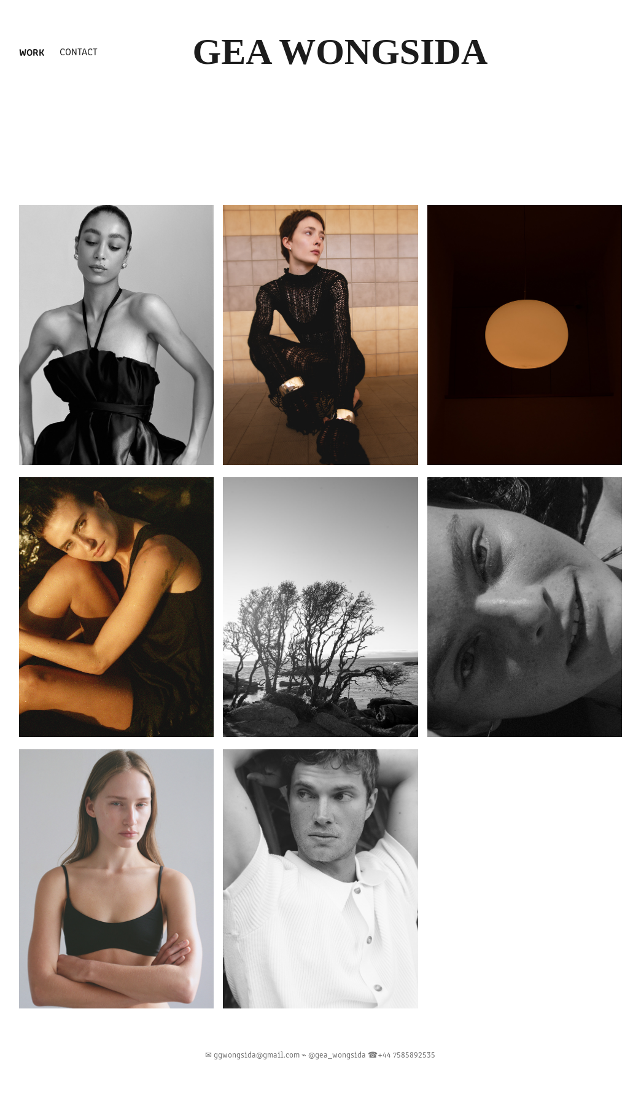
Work (31, 51)
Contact (79, 51)
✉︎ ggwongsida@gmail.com (253, 1054)
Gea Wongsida (340, 51)
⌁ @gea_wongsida (334, 1054)
